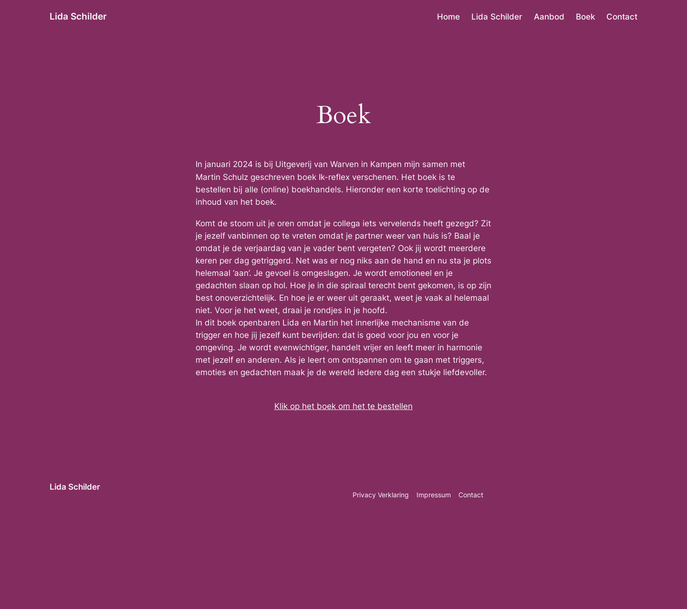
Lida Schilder (78, 16)
